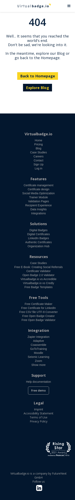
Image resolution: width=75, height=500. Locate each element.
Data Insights (38, 209)
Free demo (38, 390)
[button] (69, 6)
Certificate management (38, 185)
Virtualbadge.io (38, 134)
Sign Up (39, 164)
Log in (38, 168)
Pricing (38, 144)
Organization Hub (38, 246)
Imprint (38, 409)
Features (38, 178)
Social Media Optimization (38, 193)
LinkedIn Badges (38, 238)
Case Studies (38, 152)
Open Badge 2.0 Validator (38, 275)
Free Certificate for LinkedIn (38, 308)
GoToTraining (38, 348)
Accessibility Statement (38, 413)
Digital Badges (38, 230)
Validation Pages (38, 201)
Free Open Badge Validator (38, 320)
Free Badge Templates (38, 287)
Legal (39, 403)
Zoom (38, 360)
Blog (38, 148)
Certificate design (38, 189)
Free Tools (38, 297)
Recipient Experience (38, 205)
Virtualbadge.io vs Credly (38, 283)
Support (38, 375)
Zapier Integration (39, 336)
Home (38, 140)
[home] (32, 6)
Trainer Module (38, 197)
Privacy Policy (38, 421)
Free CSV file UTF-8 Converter (38, 312)
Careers (39, 156)
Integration (38, 330)
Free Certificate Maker (38, 304)
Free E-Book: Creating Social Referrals (38, 267)
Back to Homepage (37, 76)
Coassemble (38, 344)
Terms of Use (38, 417)
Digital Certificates (38, 234)
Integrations (38, 213)
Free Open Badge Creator (38, 316)
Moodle (38, 352)
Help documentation (38, 381)
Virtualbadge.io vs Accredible (39, 279)
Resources (38, 256)
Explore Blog (37, 87)
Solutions (38, 223)
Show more (38, 364)
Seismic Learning (38, 356)
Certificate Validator (38, 271)
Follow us (38, 481)
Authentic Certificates (38, 242)
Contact (38, 160)
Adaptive (38, 340)
